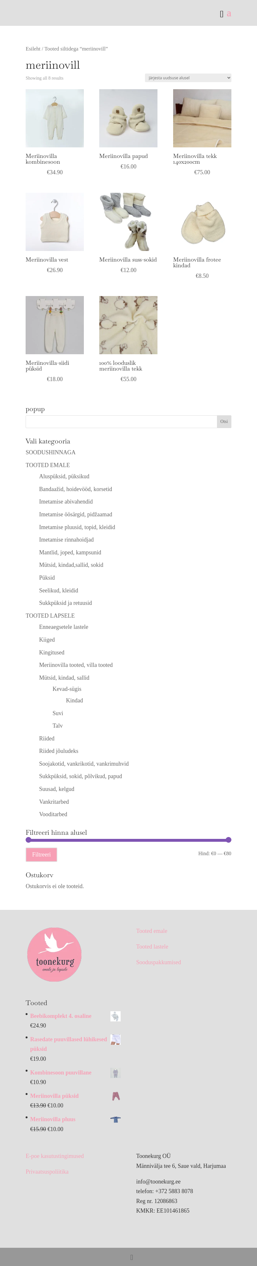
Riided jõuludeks (58, 751)
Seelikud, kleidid (58, 590)
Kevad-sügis (66, 689)
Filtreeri (41, 854)
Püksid (47, 577)
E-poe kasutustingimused (55, 1156)
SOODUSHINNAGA (51, 452)
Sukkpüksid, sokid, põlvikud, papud (80, 776)
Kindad (74, 700)
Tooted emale (151, 931)
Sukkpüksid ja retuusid (65, 603)
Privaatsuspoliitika (47, 1171)
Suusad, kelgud (56, 789)
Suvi (57, 713)
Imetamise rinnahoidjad (66, 539)
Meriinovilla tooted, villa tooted (76, 665)
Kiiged (47, 640)
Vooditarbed (53, 814)
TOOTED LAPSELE (50, 616)
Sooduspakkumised (158, 962)
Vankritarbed (54, 802)
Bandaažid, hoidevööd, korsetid (75, 489)
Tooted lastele (152, 946)
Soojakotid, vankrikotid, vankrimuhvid (84, 764)
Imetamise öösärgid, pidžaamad (75, 514)
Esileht (33, 49)
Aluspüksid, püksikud (64, 476)
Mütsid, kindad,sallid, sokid (71, 565)
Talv (57, 726)
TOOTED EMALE (48, 465)
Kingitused (51, 652)
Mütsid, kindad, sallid (64, 678)
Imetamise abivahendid (65, 501)
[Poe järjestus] (188, 78)
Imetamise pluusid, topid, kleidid (77, 527)
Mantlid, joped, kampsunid (70, 552)
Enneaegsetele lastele (63, 627)
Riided (46, 738)
